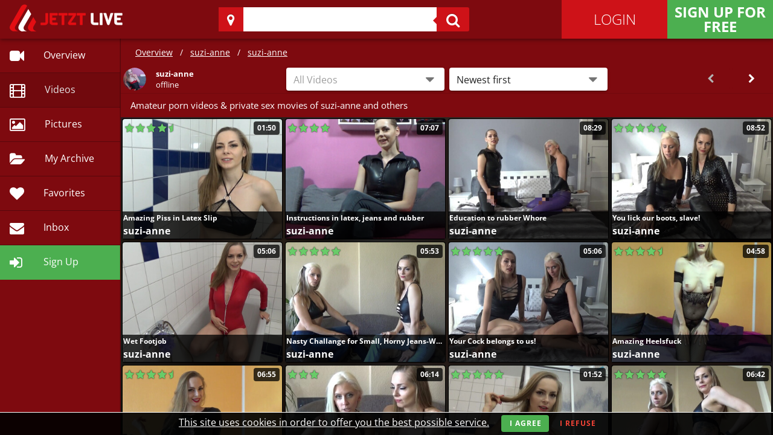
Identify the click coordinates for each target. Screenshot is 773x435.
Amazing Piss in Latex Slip (170, 218)
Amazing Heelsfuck (646, 341)
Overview (154, 52)
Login (615, 19)
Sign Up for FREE (720, 19)
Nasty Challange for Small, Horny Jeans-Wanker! (365, 341)
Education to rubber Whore (498, 218)
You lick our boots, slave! (656, 218)
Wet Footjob (145, 341)
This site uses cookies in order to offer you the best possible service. (334, 422)
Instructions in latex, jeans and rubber (355, 218)
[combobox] (365, 79)
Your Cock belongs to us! (492, 341)
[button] (528, 79)
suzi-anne (210, 52)
